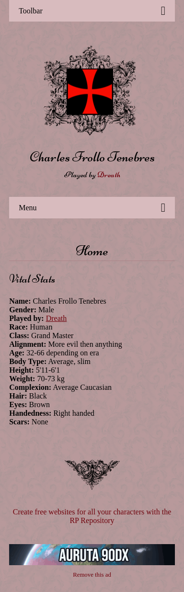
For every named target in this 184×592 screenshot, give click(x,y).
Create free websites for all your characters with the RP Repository (92, 516)
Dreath (108, 174)
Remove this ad (92, 574)
